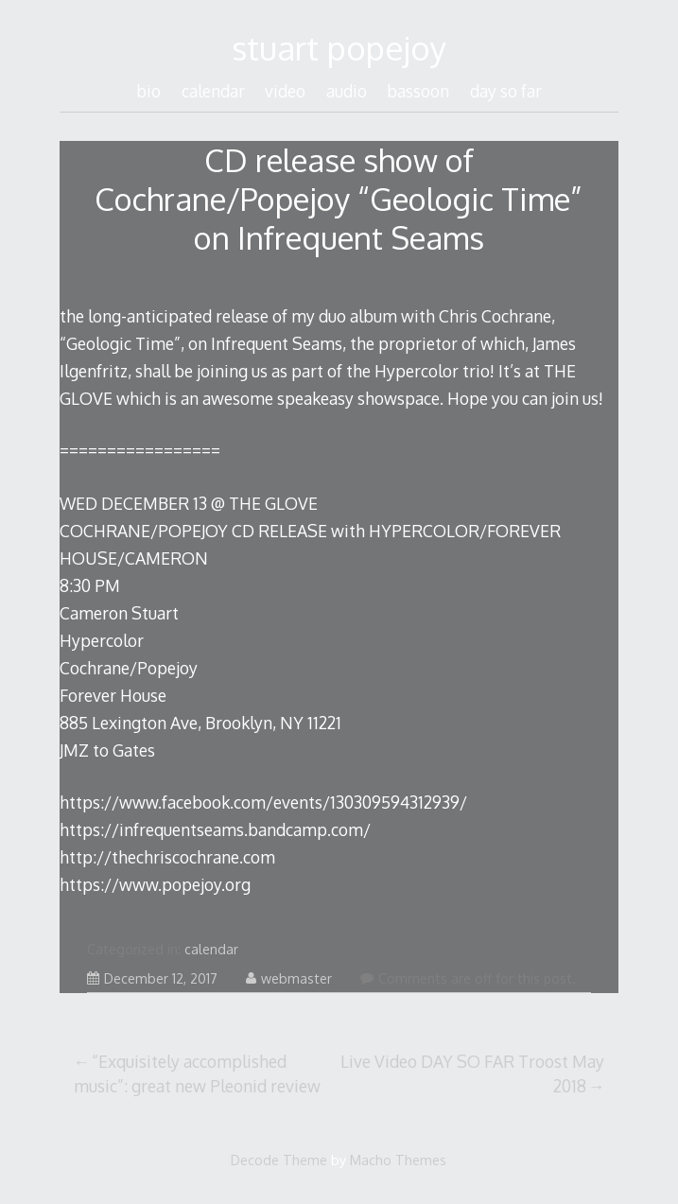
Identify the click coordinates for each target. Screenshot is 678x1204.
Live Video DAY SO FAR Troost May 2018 (472, 1073)
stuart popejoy (339, 47)
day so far (506, 90)
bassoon (418, 90)
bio (148, 90)
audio (346, 90)
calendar (213, 90)
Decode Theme (279, 1159)
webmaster (289, 978)
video (285, 90)
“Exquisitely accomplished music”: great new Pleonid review (197, 1073)
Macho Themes (398, 1159)
